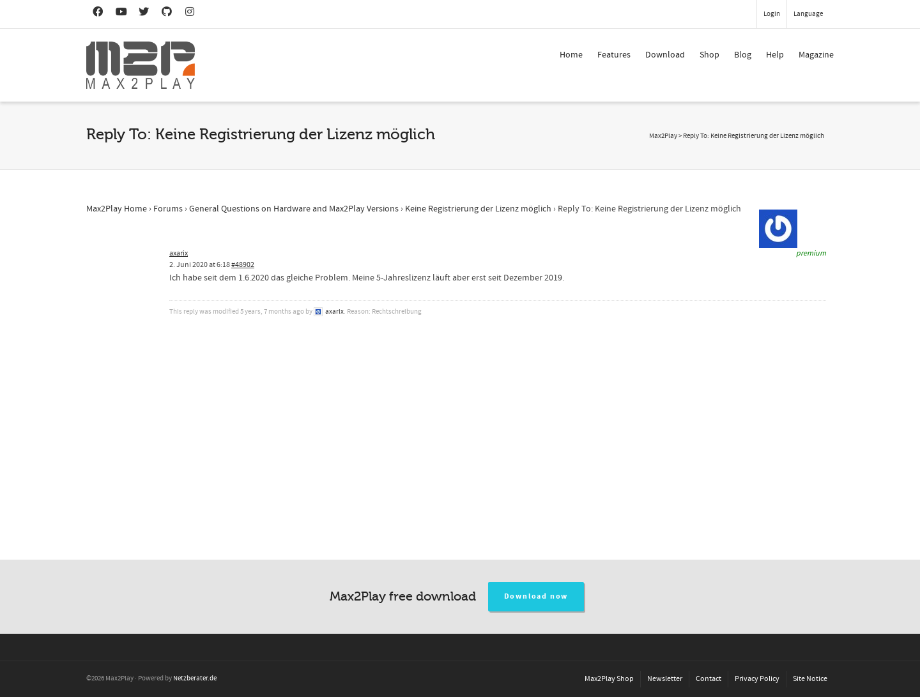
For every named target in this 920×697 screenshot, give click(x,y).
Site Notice (810, 679)
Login (771, 14)
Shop (709, 55)
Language (808, 14)
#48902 (242, 265)
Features (614, 55)
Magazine (816, 55)
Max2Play (663, 136)
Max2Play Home (116, 209)
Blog (742, 55)
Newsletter (664, 679)
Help (775, 55)
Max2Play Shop (609, 679)
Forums (168, 209)
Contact (708, 679)
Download (665, 55)
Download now (536, 596)
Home (571, 55)
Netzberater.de (195, 678)
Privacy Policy (757, 679)
